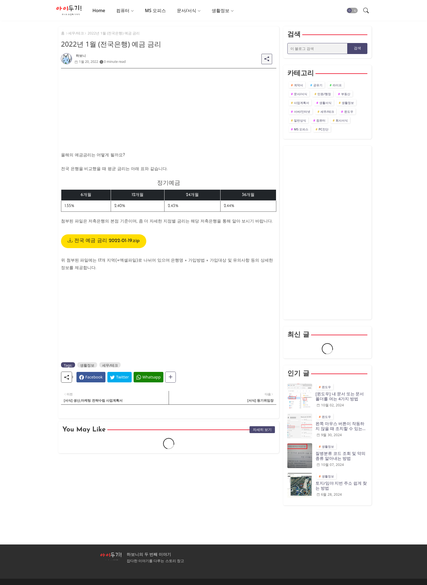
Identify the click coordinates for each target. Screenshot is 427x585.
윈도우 (348, 111)
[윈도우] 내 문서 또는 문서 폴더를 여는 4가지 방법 (339, 396)
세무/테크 (76, 33)
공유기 (317, 85)
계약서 (298, 85)
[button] (352, 10)
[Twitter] (119, 377)
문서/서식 (186, 10)
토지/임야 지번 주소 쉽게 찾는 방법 (341, 485)
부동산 (345, 94)
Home (98, 10)
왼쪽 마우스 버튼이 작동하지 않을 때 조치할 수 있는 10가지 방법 (339, 426)
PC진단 (323, 129)
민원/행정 (324, 94)
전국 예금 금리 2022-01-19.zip (104, 240)
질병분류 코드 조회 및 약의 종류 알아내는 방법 (340, 456)
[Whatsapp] (148, 377)
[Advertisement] (168, 107)
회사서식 (342, 120)
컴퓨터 (122, 10)
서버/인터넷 (302, 111)
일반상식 (300, 120)
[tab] (99, 10)
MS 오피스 (155, 10)
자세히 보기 (262, 429)
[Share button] (170, 377)
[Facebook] (91, 377)
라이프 (337, 85)
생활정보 (220, 10)
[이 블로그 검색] (317, 48)
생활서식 (325, 103)
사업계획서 (301, 103)
